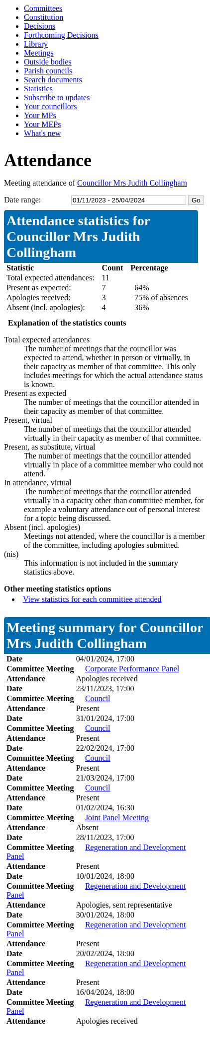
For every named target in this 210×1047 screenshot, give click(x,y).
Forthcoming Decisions (61, 35)
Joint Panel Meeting (117, 817)
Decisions (39, 26)
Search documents (53, 79)
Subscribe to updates (57, 97)
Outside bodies (48, 62)
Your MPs (40, 115)
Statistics (38, 88)
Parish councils (48, 70)
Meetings (39, 53)
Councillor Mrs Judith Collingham (132, 183)
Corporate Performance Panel (132, 668)
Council (97, 698)
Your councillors (50, 106)
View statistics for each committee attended (92, 599)
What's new (42, 133)
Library (36, 44)
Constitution (43, 17)
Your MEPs (42, 124)
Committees (43, 8)
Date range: (22, 200)
